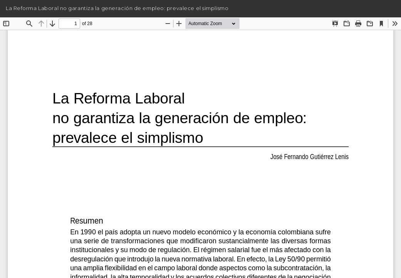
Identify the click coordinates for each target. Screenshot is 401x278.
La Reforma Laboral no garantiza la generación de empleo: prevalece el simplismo (117, 8)
